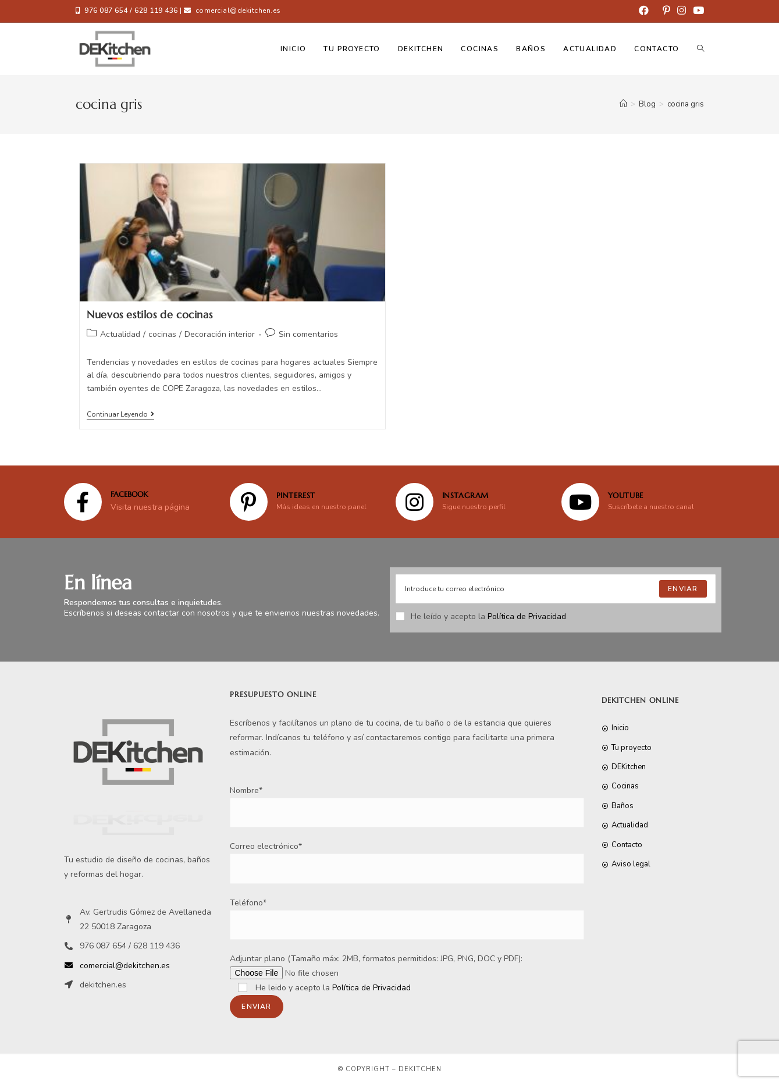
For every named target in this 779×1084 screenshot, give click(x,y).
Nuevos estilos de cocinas (149, 314)
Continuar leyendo (120, 414)
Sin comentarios (308, 334)
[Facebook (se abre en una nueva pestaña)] (643, 11)
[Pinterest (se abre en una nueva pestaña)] (666, 11)
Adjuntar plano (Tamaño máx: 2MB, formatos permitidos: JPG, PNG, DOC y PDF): (376, 982)
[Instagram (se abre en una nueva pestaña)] (681, 11)
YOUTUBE (625, 495)
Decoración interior (219, 334)
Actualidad (120, 334)
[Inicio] (623, 104)
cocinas (162, 334)
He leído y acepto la (481, 616)
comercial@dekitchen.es (238, 10)
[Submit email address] (682, 589)
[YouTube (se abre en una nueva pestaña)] (696, 11)
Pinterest (295, 495)
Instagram (465, 495)
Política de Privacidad (527, 616)
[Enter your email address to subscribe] (556, 588)
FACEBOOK (129, 494)
